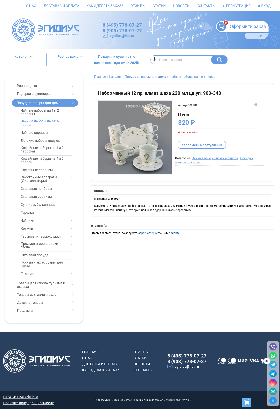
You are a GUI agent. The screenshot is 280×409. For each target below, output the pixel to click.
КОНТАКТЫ (143, 370)
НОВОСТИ (142, 364)
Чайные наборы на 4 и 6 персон (215, 158)
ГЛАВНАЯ (89, 352)
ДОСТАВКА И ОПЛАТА (100, 364)
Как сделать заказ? (104, 6)
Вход (264, 6)
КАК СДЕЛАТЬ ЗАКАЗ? (100, 370)
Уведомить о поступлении (202, 145)
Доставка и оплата (61, 6)
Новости (181, 6)
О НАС (87, 358)
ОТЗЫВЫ (141, 352)
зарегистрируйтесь (150, 233)
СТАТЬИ (140, 358)
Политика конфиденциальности (28, 403)
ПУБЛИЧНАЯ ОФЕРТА (20, 397)
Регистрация (237, 6)
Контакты (206, 6)
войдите (174, 233)
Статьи (159, 6)
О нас (31, 6)
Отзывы (137, 6)
